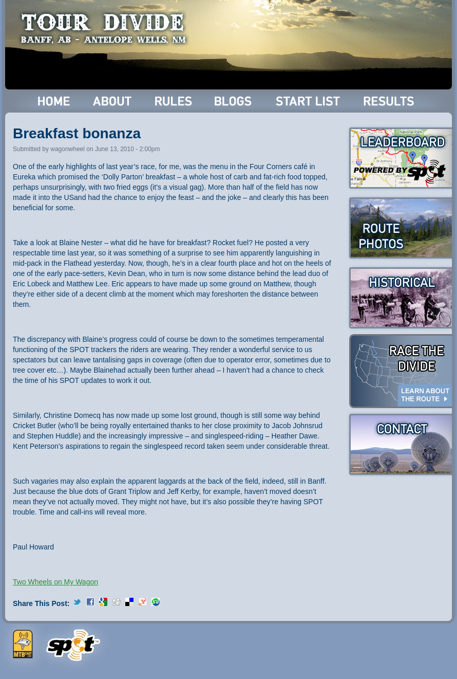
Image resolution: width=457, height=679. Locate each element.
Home (54, 101)
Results (390, 101)
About (113, 101)
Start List (309, 101)
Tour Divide (106, 28)
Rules (174, 101)
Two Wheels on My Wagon (55, 582)
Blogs (234, 101)
